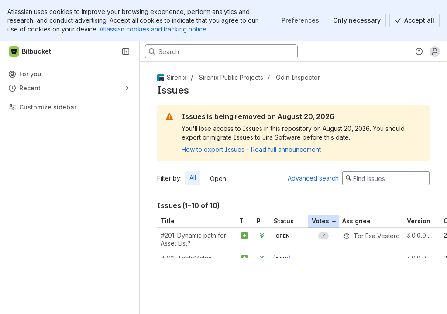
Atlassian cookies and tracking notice (153, 29)
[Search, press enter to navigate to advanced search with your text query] (221, 51)
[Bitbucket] (30, 51)
